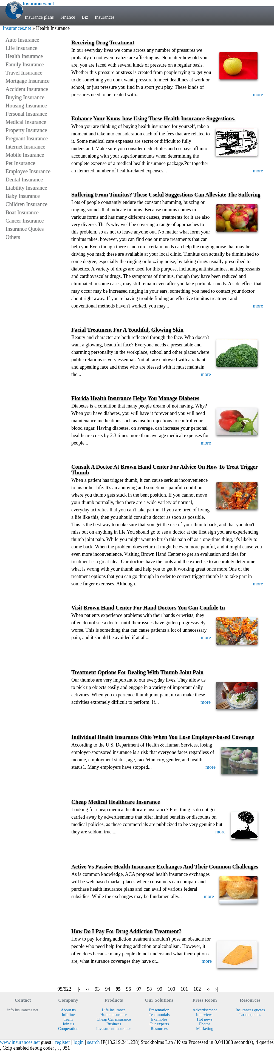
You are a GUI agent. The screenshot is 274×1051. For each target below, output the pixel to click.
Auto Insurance (22, 40)
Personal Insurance (26, 114)
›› (208, 989)
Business (113, 1024)
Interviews (204, 1014)
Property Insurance (26, 130)
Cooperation (68, 1028)
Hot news (205, 1019)
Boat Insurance (22, 212)
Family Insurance (24, 64)
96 (128, 989)
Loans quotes (250, 1014)
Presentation (159, 1010)
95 (118, 989)
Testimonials (159, 1014)
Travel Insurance (23, 73)
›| (216, 989)
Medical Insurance (25, 122)
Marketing (204, 1028)
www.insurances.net (20, 1042)
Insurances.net (17, 28)
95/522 (64, 989)
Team (68, 1019)
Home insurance (113, 1014)
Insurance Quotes (24, 229)
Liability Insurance (26, 188)
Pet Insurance (20, 163)
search (93, 1042)
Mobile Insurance (24, 155)
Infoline (68, 1014)
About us (68, 1010)
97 (139, 989)
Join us (68, 1024)
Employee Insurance (27, 171)
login (79, 1042)
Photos (204, 1024)
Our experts (159, 1024)
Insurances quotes (250, 1010)
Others (12, 237)
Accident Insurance (26, 89)
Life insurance (114, 1010)
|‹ (79, 989)
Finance (67, 17)
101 (184, 989)
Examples (159, 1019)
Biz (85, 17)
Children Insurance (26, 204)
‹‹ (87, 989)
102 (197, 989)
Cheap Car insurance (114, 1019)
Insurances (105, 17)
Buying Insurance (24, 97)
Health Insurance (24, 56)
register (62, 1042)
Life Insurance (21, 48)
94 (107, 989)
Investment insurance (113, 1028)
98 (149, 989)
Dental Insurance (24, 179)
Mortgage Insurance (27, 81)
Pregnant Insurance (26, 138)
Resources (159, 1028)
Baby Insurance (22, 196)
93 (97, 989)
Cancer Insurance (24, 221)
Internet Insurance (25, 147)
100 (171, 989)
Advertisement (205, 1010)
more (258, 94)
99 (159, 989)
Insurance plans (39, 17)
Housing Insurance (26, 105)
